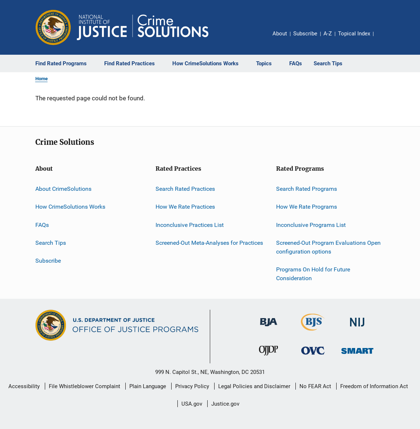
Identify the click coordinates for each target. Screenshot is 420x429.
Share (385, 39)
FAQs (42, 224)
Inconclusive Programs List (311, 224)
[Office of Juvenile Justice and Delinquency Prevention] (268, 357)
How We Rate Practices (185, 206)
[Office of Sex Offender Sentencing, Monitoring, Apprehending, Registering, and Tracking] (357, 355)
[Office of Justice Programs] (53, 27)
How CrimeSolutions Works (70, 206)
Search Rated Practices (185, 188)
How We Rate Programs (306, 206)
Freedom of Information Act (374, 386)
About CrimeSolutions (63, 188)
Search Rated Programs (306, 188)
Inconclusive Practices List (190, 224)
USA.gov (191, 404)
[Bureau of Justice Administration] (268, 327)
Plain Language (147, 386)
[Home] (142, 27)
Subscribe (305, 33)
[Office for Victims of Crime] (313, 356)
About (279, 33)
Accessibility (24, 386)
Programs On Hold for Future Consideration (313, 274)
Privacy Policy (192, 386)
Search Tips (50, 242)
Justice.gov (225, 404)
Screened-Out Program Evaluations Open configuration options (328, 247)
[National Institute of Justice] (357, 327)
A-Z (327, 33)
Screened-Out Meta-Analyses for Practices (209, 242)
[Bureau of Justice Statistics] (313, 332)
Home (41, 78)
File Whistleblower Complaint (84, 386)
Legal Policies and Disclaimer (254, 386)
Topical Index (354, 33)
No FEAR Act (315, 386)
